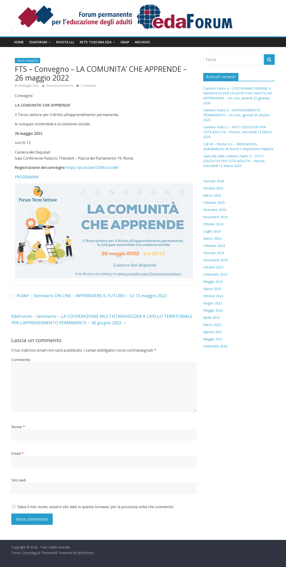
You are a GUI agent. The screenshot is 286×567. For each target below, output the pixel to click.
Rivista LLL (65, 42)
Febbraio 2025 (214, 202)
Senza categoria (27, 61)
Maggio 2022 (213, 310)
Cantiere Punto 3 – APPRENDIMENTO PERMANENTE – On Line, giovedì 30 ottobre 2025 (236, 115)
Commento (21, 359)
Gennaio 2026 (213, 181)
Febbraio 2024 (214, 245)
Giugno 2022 (212, 303)
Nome (18, 426)
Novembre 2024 (215, 217)
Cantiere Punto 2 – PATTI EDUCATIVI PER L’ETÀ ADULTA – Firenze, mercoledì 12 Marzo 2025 (237, 132)
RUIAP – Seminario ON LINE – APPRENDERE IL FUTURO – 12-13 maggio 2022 (89, 295)
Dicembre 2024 (214, 210)
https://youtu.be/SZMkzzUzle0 (92, 167)
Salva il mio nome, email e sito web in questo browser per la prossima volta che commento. (95, 506)
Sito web (18, 480)
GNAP (124, 42)
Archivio (142, 42)
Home (19, 42)
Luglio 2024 (212, 231)
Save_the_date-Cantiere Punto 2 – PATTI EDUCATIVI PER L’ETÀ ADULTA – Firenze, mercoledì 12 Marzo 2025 (234, 161)
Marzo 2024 (212, 238)
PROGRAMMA (27, 177)
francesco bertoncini (60, 86)
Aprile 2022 (211, 317)
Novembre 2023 (215, 260)
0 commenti (86, 86)
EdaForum (38, 42)
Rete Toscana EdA (95, 42)
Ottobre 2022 (213, 296)
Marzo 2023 (212, 289)
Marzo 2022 (212, 324)
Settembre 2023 (215, 274)
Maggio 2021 (213, 339)
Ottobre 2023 (213, 267)
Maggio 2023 (213, 281)
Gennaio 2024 (213, 253)
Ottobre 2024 (213, 224)
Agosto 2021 (212, 332)
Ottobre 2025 (213, 188)
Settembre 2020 (215, 346)
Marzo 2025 (212, 195)
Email (17, 453)
